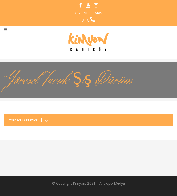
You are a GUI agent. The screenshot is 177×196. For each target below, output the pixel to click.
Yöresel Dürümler (23, 119)
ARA (88, 20)
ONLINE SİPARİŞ (88, 12)
